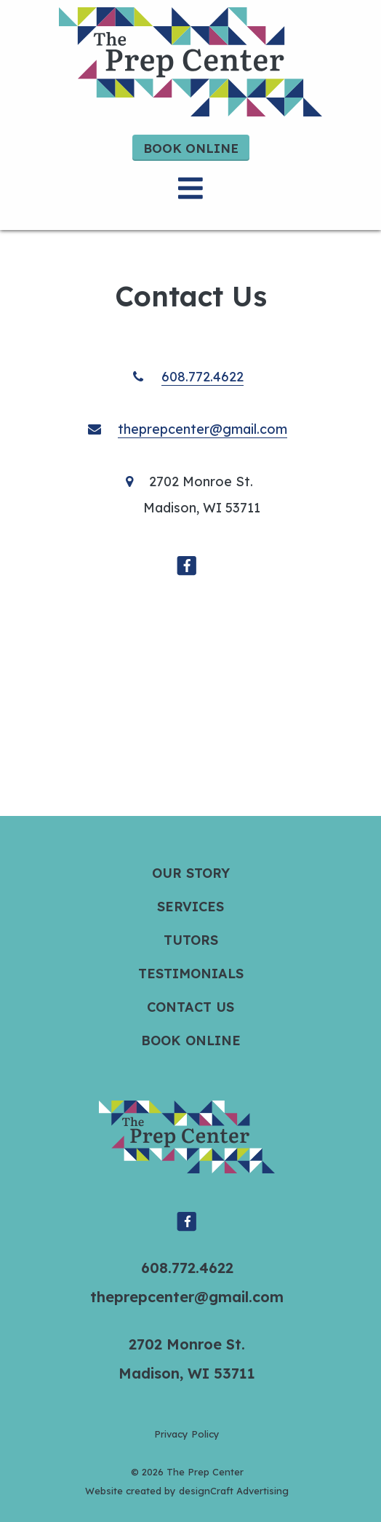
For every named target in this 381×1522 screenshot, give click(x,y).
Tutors (191, 940)
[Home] (190, 61)
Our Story (191, 873)
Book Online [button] (190, 148)
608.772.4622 (202, 376)
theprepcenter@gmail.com (202, 429)
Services (190, 906)
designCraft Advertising (234, 1491)
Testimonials (191, 973)
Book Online (191, 1040)
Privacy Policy (187, 1434)
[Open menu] (190, 188)
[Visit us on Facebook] (187, 561)
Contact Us (190, 1007)
